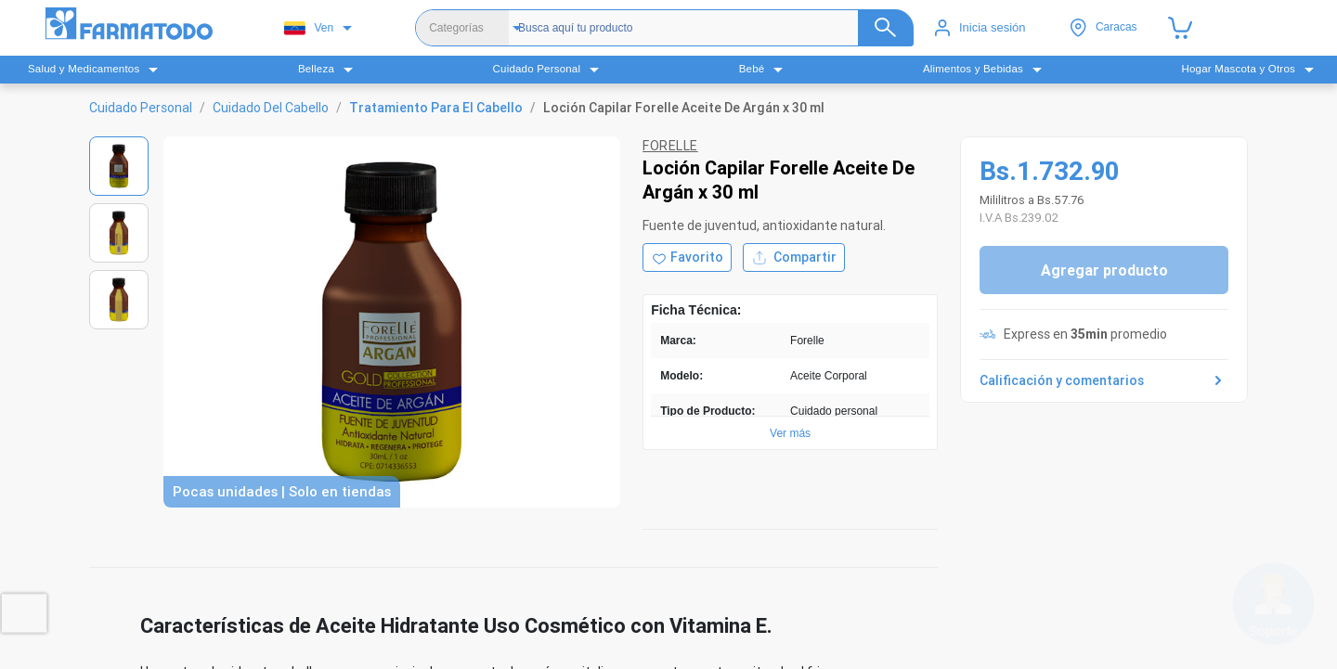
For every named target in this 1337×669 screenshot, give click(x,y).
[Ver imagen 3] (119, 299)
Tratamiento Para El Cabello (436, 107)
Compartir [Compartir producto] (794, 257)
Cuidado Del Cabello (271, 107)
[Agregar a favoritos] (687, 257)
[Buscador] (708, 27)
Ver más (790, 433)
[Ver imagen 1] (119, 166)
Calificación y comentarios (1104, 380)
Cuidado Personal (140, 107)
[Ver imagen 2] (119, 233)
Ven (308, 28)
